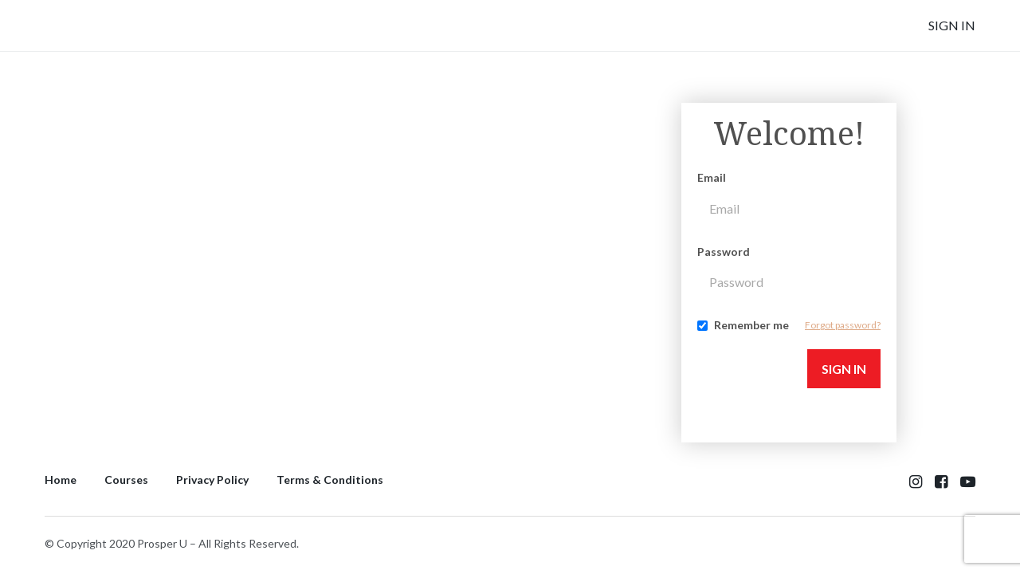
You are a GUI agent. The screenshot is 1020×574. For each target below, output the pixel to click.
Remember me (751, 325)
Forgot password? (843, 325)
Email (711, 177)
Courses (126, 479)
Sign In (951, 25)
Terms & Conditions (330, 479)
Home (60, 479)
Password (723, 251)
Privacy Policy (212, 479)
